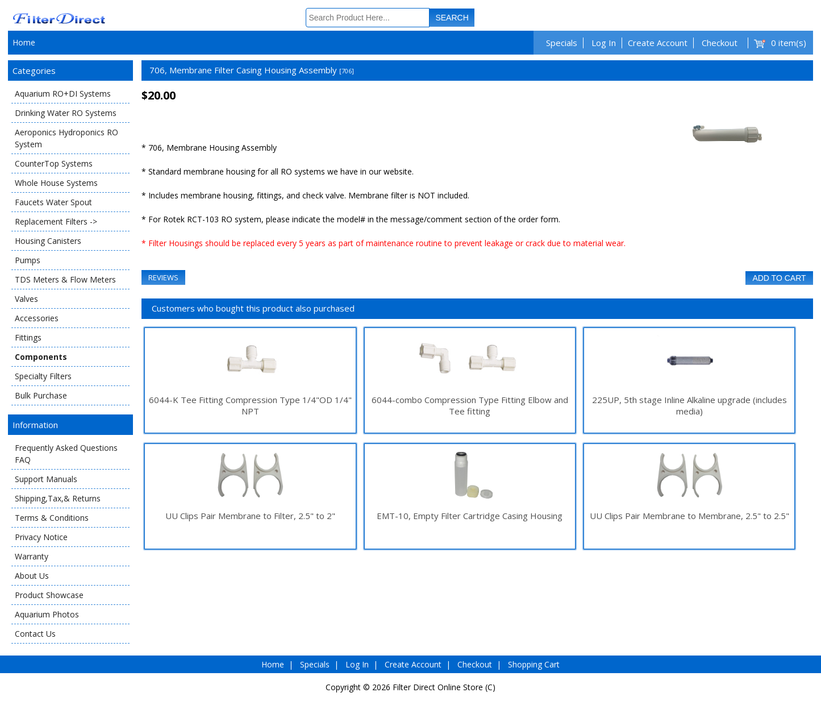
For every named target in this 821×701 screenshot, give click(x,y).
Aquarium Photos (47, 614)
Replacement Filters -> (56, 221)
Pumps (27, 260)
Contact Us (35, 633)
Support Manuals (46, 479)
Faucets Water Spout (53, 202)
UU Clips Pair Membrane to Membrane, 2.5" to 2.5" (689, 515)
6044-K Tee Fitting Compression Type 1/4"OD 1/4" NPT (250, 405)
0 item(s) (788, 42)
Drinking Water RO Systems (65, 112)
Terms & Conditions (52, 517)
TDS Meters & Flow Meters (65, 279)
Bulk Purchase (41, 395)
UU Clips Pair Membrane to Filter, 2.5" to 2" (250, 515)
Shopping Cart (534, 664)
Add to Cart (779, 278)
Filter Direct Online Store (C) (444, 687)
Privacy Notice (41, 537)
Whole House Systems (56, 182)
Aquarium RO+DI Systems (63, 93)
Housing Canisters (48, 240)
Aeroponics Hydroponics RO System (66, 138)
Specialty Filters (43, 376)
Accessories (37, 318)
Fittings (28, 337)
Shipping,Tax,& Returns (58, 498)
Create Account (657, 42)
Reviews (163, 277)
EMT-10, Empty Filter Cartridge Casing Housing (469, 515)
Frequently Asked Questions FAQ (66, 453)
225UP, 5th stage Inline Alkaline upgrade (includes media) (689, 405)
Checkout (719, 42)
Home (23, 42)
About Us (32, 575)
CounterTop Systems (54, 163)
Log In (603, 42)
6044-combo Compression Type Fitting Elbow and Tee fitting (470, 405)
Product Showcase (49, 595)
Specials (561, 42)
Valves (26, 298)
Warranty (31, 556)
